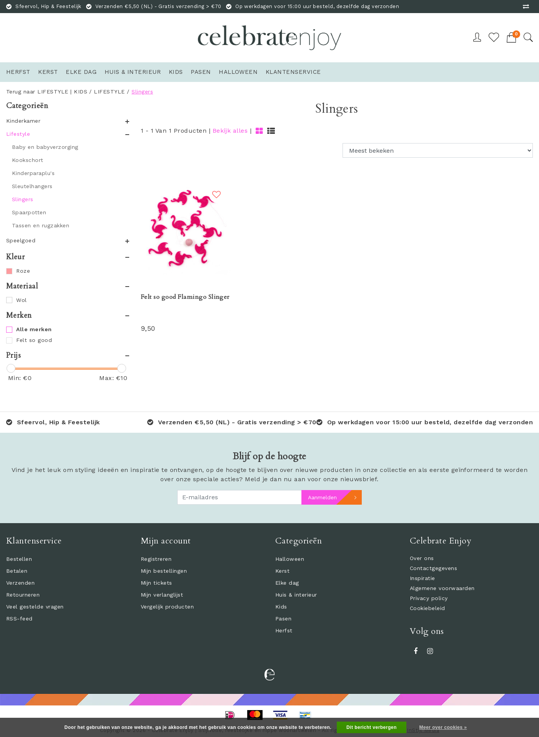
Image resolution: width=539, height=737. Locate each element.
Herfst (284, 630)
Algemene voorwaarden (442, 588)
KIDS (80, 91)
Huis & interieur (296, 595)
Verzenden (20, 583)
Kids (281, 607)
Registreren (156, 559)
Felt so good (34, 340)
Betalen (16, 571)
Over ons (422, 558)
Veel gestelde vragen (35, 607)
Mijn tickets (156, 583)
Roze (23, 271)
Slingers (142, 91)
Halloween (289, 559)
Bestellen (19, 559)
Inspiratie (422, 578)
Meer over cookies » (443, 727)
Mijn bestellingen (164, 571)
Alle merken (34, 329)
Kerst (282, 571)
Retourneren (23, 595)
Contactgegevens (433, 568)
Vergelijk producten (167, 607)
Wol (21, 300)
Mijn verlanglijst (162, 595)
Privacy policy (429, 598)
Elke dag (287, 583)
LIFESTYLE (109, 91)
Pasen (283, 618)
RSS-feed (19, 618)
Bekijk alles (230, 130)
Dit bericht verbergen (371, 727)
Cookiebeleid (427, 608)
